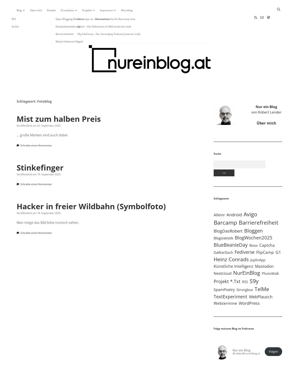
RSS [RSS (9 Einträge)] (245, 268)
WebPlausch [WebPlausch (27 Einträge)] (260, 283)
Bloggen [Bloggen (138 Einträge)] (253, 217)
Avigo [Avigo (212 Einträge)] (250, 201)
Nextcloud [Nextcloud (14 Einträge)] (223, 260)
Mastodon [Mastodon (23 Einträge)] (264, 253)
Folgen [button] (273, 338)
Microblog (127, 10)
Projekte (87, 10)
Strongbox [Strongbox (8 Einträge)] (245, 276)
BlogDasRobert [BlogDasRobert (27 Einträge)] (228, 217)
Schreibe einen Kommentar (36, 132)
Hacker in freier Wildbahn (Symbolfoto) (91, 193)
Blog (19, 10)
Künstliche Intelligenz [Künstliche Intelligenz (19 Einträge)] (233, 252)
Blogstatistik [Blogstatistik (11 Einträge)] (223, 224)
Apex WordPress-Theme (136, 382)
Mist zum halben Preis (59, 105)
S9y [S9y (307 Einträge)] (254, 267)
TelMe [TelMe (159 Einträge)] (262, 275)
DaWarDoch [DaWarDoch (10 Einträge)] (223, 239)
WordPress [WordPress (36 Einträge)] (249, 290)
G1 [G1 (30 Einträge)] (278, 239)
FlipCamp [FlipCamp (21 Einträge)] (265, 239)
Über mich (36, 10)
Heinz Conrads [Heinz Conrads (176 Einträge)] (231, 245)
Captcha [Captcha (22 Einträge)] (267, 232)
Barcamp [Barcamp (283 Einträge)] (225, 209)
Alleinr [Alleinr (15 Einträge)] (219, 201)
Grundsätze (67, 10)
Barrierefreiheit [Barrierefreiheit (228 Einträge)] (258, 209)
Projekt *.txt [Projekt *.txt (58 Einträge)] (227, 268)
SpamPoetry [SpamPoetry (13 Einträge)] (224, 276)
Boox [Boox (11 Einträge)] (253, 232)
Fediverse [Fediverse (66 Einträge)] (245, 238)
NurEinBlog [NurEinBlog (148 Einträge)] (246, 259)
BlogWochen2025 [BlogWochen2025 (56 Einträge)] (253, 224)
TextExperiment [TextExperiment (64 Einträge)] (230, 283)
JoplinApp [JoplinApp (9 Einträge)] (257, 246)
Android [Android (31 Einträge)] (234, 201)
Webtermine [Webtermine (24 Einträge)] (225, 290)
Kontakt (51, 10)
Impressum (106, 10)
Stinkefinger (40, 154)
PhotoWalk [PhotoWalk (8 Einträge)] (270, 260)
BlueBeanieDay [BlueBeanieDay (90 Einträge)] (231, 231)
